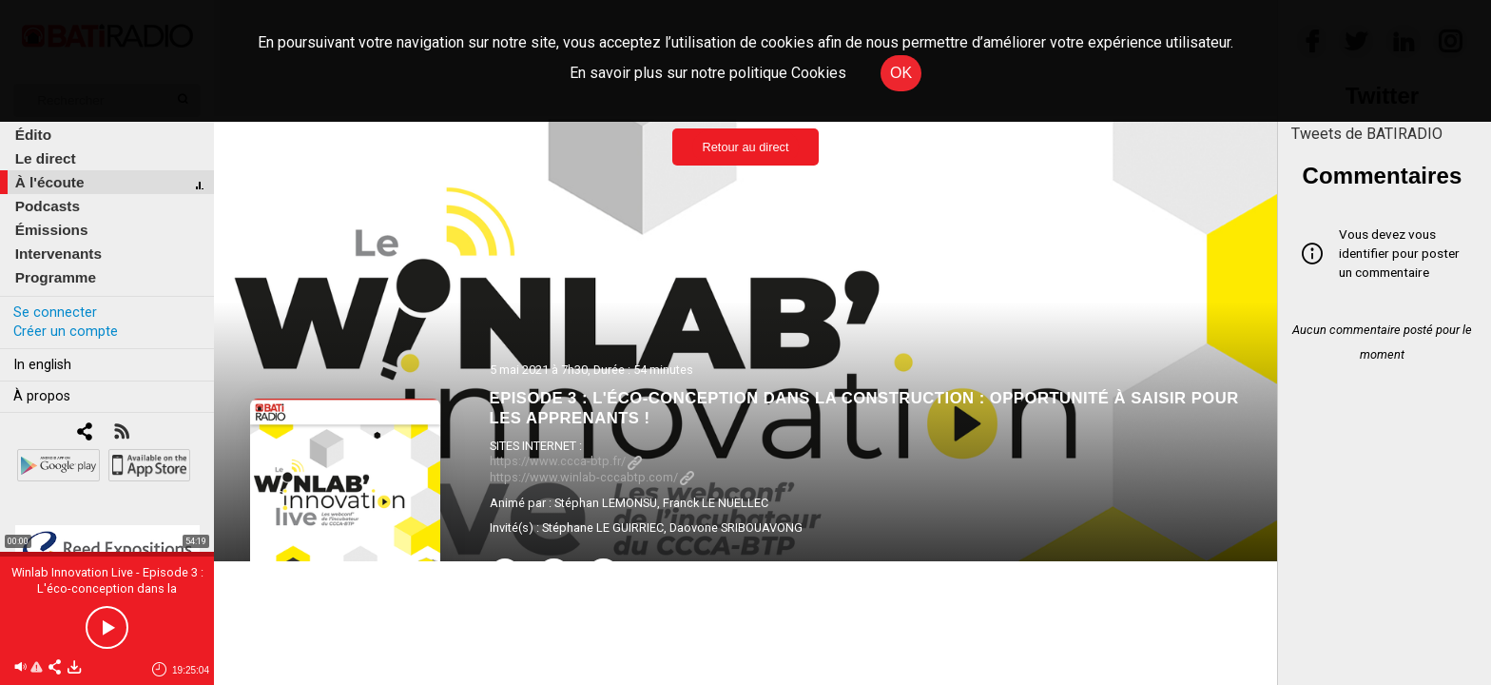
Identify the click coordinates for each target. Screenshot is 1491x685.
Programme (55, 277)
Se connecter (55, 312)
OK (901, 73)
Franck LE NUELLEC (715, 503)
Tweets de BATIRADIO (1367, 134)
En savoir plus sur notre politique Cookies (708, 73)
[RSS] (121, 433)
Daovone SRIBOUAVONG (736, 527)
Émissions (51, 230)
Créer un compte (65, 331)
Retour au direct (745, 147)
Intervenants (58, 253)
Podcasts (47, 206)
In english (42, 365)
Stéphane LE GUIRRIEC (603, 527)
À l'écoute (50, 182)
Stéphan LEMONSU (605, 503)
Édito (33, 135)
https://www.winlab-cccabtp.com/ (592, 477)
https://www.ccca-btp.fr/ (566, 461)
